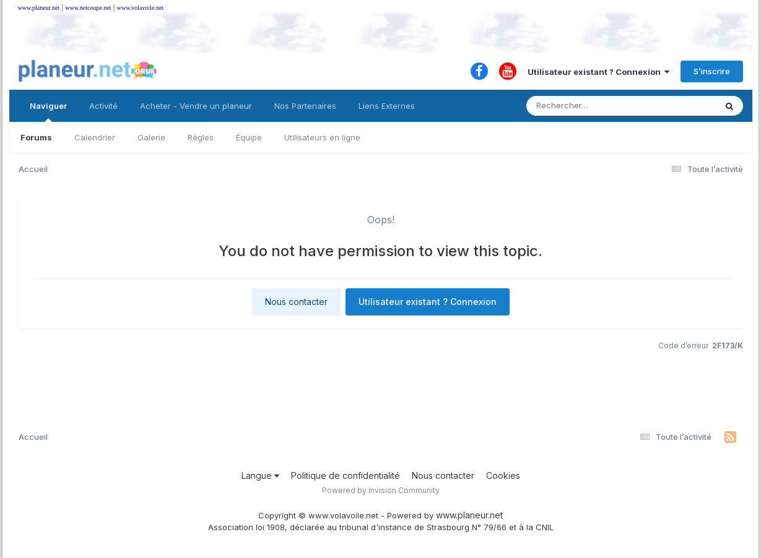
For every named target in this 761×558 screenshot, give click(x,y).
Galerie (151, 137)
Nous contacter (296, 301)
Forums (36, 137)
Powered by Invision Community (381, 490)
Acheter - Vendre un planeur (196, 106)
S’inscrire (712, 71)
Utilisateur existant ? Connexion (598, 72)
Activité (103, 106)
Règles (201, 137)
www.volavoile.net (140, 7)
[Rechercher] (585, 106)
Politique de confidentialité (345, 475)
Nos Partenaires (305, 106)
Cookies (503, 475)
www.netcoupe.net (88, 7)
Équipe (249, 137)
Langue (260, 475)
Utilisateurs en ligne (322, 137)
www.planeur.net (39, 7)
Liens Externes (387, 106)
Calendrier (94, 137)
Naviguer (48, 111)
